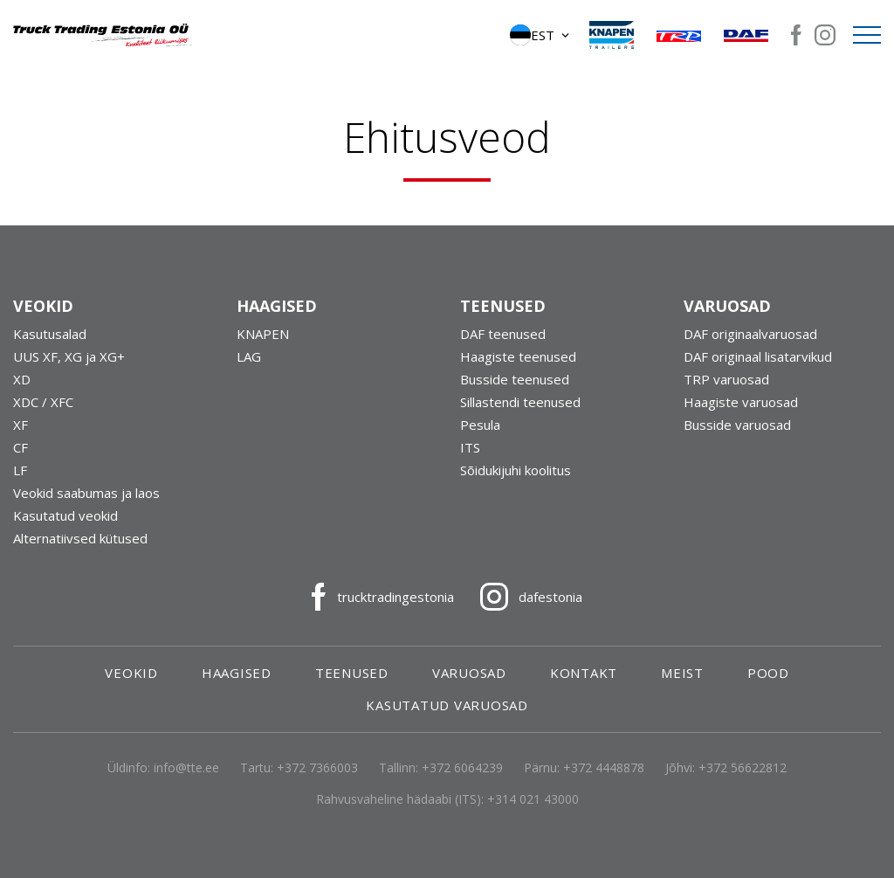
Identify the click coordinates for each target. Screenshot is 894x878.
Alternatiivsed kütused (80, 538)
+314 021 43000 (533, 799)
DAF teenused (503, 333)
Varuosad (469, 672)
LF (20, 470)
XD (22, 379)
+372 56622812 (742, 767)
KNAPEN (263, 333)
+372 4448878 (603, 767)
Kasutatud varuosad (447, 705)
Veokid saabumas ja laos (86, 492)
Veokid (131, 672)
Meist (682, 672)
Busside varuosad (737, 424)
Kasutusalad (49, 333)
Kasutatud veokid (65, 515)
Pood (768, 672)
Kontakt (583, 672)
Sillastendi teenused (520, 402)
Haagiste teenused (518, 356)
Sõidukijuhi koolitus (515, 470)
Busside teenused (514, 379)
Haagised (237, 672)
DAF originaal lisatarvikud (758, 356)
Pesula (480, 424)
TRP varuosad (726, 379)
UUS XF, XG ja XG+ (69, 356)
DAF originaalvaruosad (750, 333)
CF (20, 447)
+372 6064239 (462, 767)
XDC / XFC (43, 402)
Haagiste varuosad (741, 402)
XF (20, 424)
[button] (541, 35)
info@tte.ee (186, 767)
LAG (249, 356)
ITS (470, 447)
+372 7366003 (317, 767)
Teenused (352, 672)
